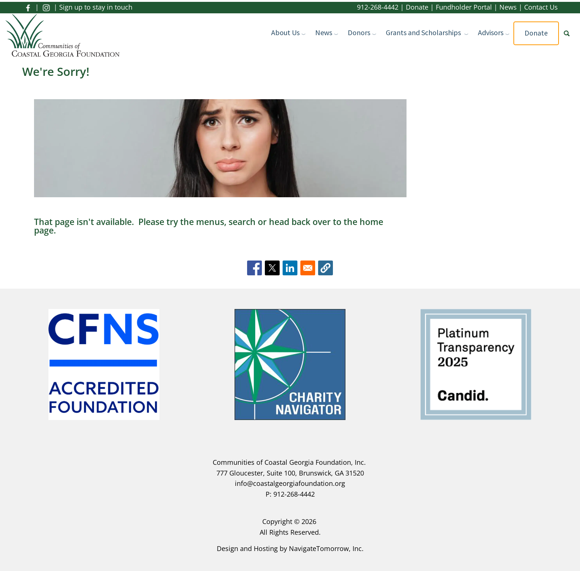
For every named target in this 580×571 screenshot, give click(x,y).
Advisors (490, 32)
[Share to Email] (307, 268)
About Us (285, 32)
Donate (417, 7)
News (508, 7)
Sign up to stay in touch (95, 7)
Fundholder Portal (464, 7)
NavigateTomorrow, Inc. (326, 548)
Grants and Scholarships (424, 32)
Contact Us (541, 7)
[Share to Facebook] (254, 268)
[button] (325, 268)
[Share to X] (272, 268)
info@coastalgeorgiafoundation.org (290, 483)
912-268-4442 (377, 7)
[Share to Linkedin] (290, 268)
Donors (359, 32)
